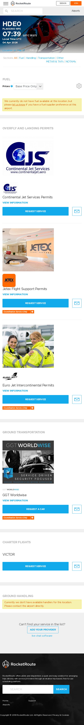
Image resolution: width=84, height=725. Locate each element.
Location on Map (13, 50)
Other (60, 57)
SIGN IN (63, 3)
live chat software (42, 635)
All (15, 57)
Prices (7, 86)
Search (61, 689)
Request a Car (36, 509)
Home (5, 700)
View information (15, 202)
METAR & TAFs (55, 61)
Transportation (46, 57)
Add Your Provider (43, 629)
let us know (18, 104)
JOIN (76, 3)
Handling (31, 57)
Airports (76, 10)
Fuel (21, 57)
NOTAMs (71, 61)
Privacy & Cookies (60, 715)
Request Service (35, 211)
